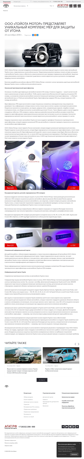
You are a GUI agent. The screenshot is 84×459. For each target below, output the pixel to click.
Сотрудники (52, 11)
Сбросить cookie (8, 445)
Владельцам (17, 1)
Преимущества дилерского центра (35, 11)
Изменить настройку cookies (11, 443)
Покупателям (7, 1)
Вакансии (62, 11)
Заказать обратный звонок (73, 1)
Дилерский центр (8, 11)
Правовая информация (10, 440)
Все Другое (42, 380)
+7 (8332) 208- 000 (57, 1)
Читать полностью (62, 454)
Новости (19, 11)
